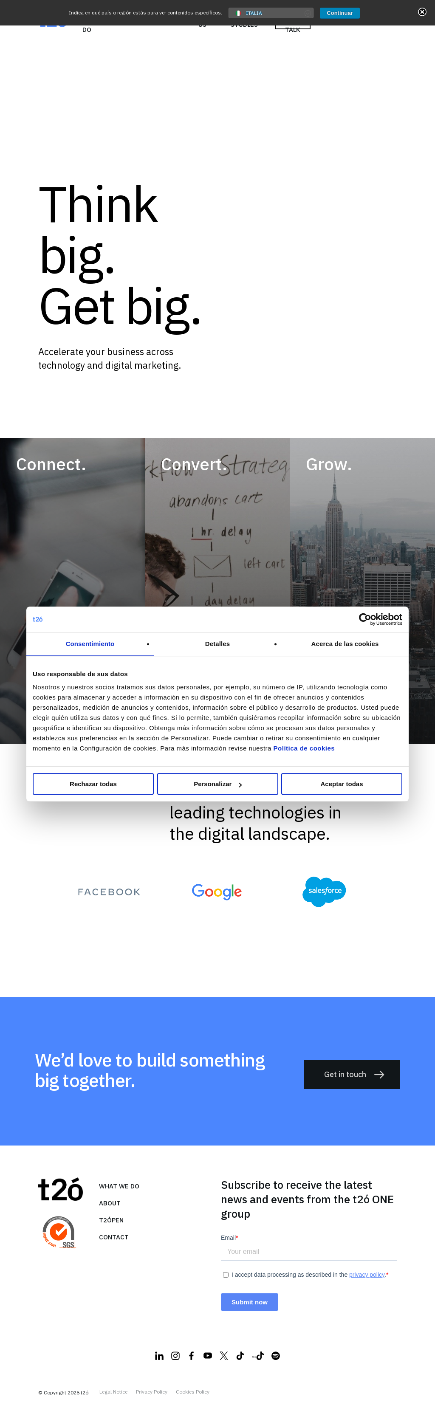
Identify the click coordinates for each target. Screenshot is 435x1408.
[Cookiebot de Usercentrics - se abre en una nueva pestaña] (365, 619)
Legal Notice (113, 1391)
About (110, 1203)
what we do (119, 1186)
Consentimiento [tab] (90, 643)
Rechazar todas (93, 783)
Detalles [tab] (217, 643)
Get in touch (354, 1074)
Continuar (340, 13)
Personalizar (218, 783)
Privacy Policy (151, 1391)
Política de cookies (304, 748)
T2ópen (111, 1220)
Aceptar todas (341, 783)
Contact (114, 1237)
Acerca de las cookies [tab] (345, 643)
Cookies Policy (192, 1391)
